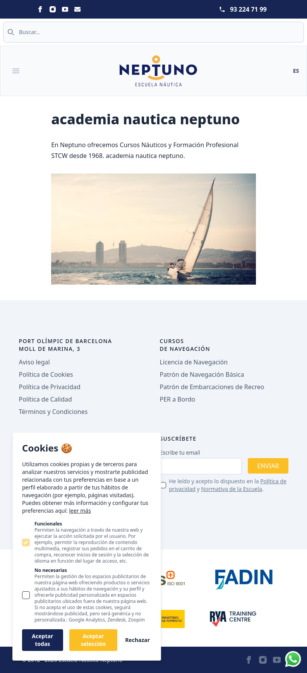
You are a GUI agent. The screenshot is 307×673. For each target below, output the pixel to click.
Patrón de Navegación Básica (202, 374)
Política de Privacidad (50, 387)
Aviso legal (34, 362)
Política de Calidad (45, 399)
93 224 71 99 (248, 9)
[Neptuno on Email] (77, 9)
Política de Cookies (46, 374)
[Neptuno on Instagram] (53, 9)
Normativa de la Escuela (231, 489)
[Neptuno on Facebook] (40, 9)
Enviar (268, 466)
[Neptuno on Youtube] (65, 9)
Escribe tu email (180, 452)
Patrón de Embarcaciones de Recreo (212, 387)
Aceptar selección (93, 639)
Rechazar (137, 640)
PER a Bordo (178, 399)
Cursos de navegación (185, 344)
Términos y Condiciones (53, 411)
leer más (80, 510)
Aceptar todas (42, 639)
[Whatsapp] (293, 659)
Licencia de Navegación (194, 362)
